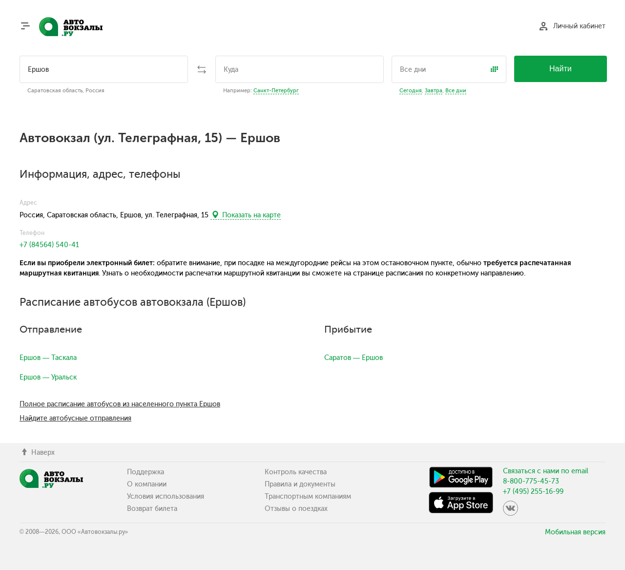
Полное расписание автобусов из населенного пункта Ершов (120, 404)
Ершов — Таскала (48, 358)
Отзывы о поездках (296, 509)
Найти (560, 68)
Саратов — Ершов (353, 358)
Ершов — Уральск (48, 377)
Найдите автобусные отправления (75, 418)
